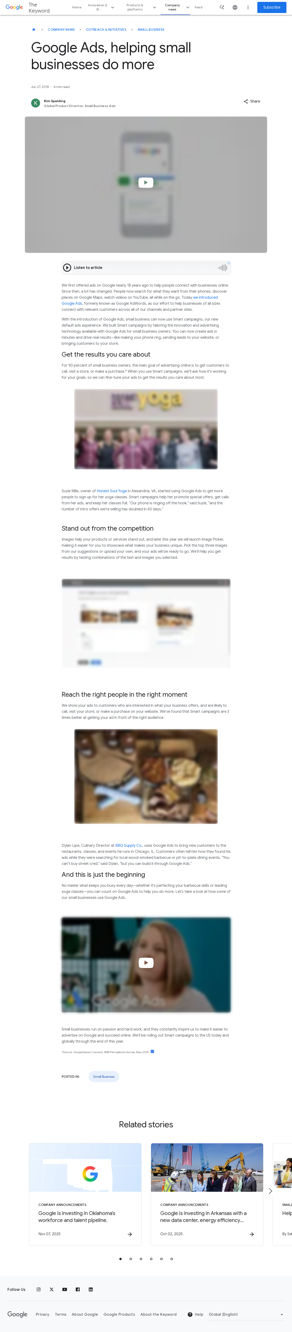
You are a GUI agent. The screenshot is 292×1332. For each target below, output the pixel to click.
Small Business (151, 29)
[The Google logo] (17, 1314)
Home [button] (76, 7)
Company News (61, 29)
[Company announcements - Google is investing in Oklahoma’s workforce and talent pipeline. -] (85, 1194)
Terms (60, 1314)
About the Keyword (159, 1314)
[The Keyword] (33, 29)
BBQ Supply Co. (128, 845)
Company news (178, 7)
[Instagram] (38, 1289)
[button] (252, 101)
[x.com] (51, 1289)
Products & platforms (142, 7)
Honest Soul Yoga (112, 491)
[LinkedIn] (90, 1289)
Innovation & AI (101, 7)
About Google (85, 1314)
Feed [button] (198, 7)
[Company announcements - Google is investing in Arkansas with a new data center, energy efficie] (207, 1194)
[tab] (120, 1259)
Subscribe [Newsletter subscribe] (271, 7)
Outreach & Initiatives (106, 29)
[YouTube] (64, 1289)
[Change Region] (247, 1314)
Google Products (119, 1314)
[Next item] (270, 1191)
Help (195, 1314)
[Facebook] (77, 1289)
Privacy (42, 1314)
